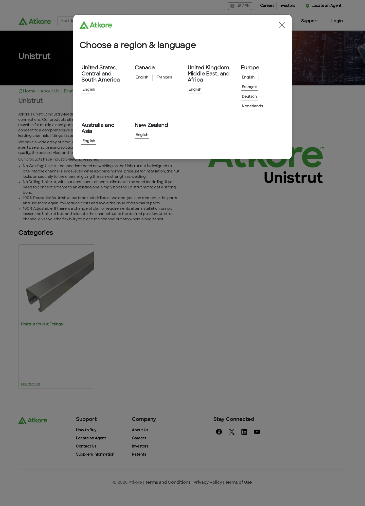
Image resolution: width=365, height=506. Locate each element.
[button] (282, 25)
